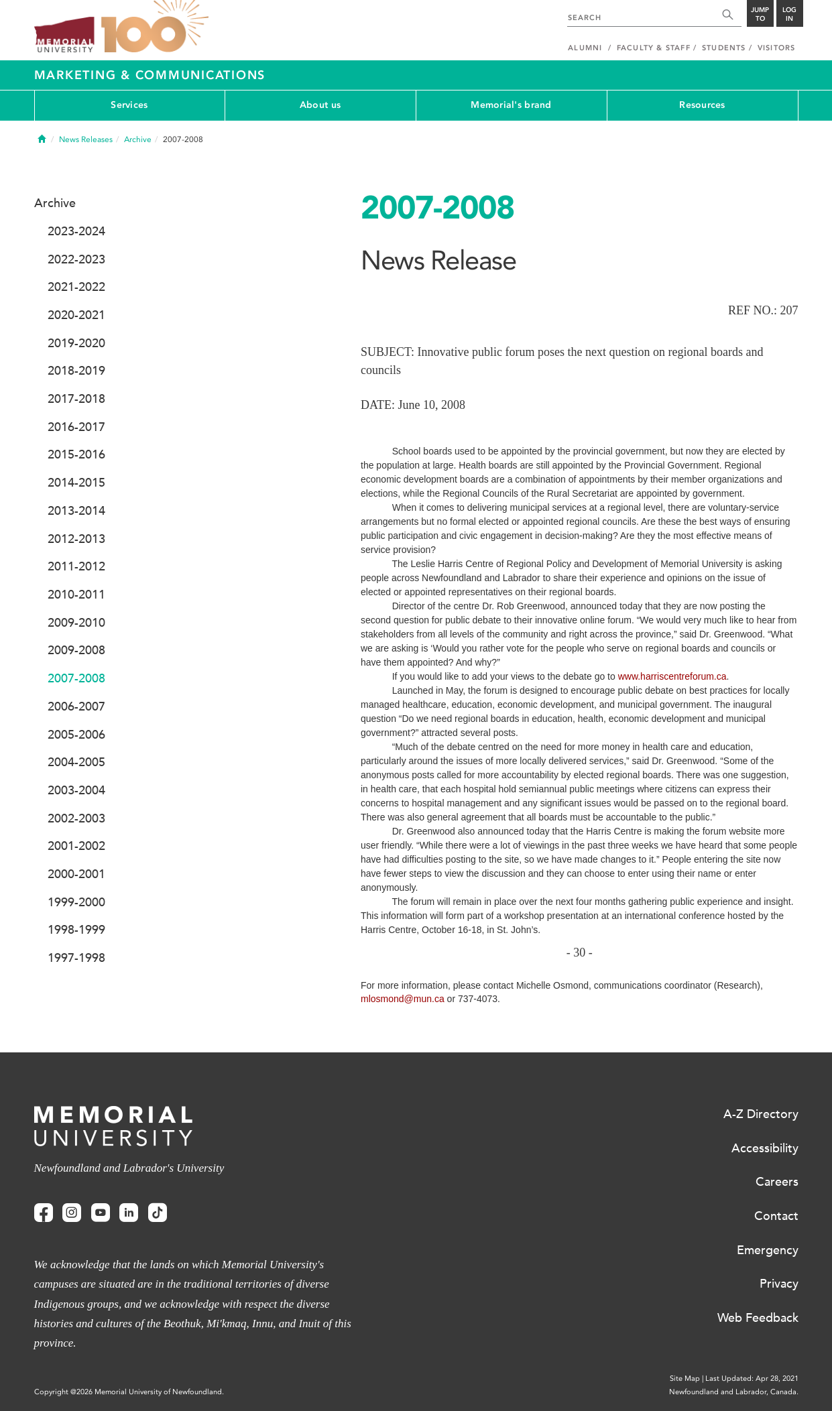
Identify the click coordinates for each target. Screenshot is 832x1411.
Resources (702, 105)
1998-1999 (76, 929)
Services (129, 105)
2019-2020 (76, 343)
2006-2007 (76, 706)
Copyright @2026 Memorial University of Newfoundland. (129, 1392)
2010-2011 (76, 594)
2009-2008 (76, 650)
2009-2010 (76, 622)
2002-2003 (76, 818)
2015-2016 (76, 454)
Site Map (685, 1378)
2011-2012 (76, 566)
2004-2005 (76, 762)
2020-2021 (76, 315)
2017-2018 (76, 398)
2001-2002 (76, 846)
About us (320, 105)
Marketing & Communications (150, 75)
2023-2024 (76, 231)
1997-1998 (76, 957)
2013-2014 (76, 510)
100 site (155, 27)
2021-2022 (76, 287)
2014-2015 (76, 482)
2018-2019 (76, 370)
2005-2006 (76, 734)
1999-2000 (76, 902)
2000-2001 (76, 874)
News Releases (86, 139)
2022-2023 (76, 259)
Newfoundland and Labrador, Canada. (733, 1392)
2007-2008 (76, 678)
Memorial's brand (511, 105)
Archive (138, 139)
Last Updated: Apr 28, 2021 (751, 1378)
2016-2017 (76, 427)
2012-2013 (76, 539)
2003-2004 (76, 790)
